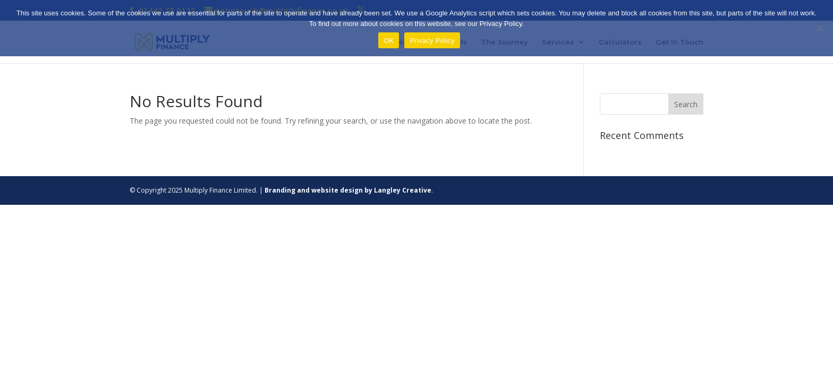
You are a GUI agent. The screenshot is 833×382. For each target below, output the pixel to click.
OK (389, 41)
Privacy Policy (432, 41)
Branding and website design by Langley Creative (348, 190)
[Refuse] (819, 28)
